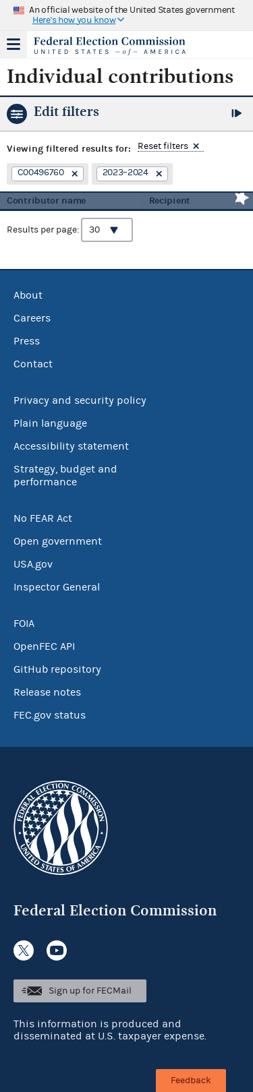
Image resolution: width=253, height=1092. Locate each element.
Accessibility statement (71, 446)
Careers (32, 318)
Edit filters (66, 111)
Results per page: (70, 230)
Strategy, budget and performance (65, 475)
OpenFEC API (44, 646)
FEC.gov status (49, 715)
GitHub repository (57, 669)
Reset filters (163, 147)
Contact (33, 364)
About (28, 295)
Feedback (191, 1080)
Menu (13, 44)
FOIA (23, 623)
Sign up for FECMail (90, 990)
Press (26, 341)
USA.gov (33, 564)
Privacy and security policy (79, 400)
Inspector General (56, 587)
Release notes (47, 692)
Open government (57, 541)
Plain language (50, 423)
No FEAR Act (42, 518)
